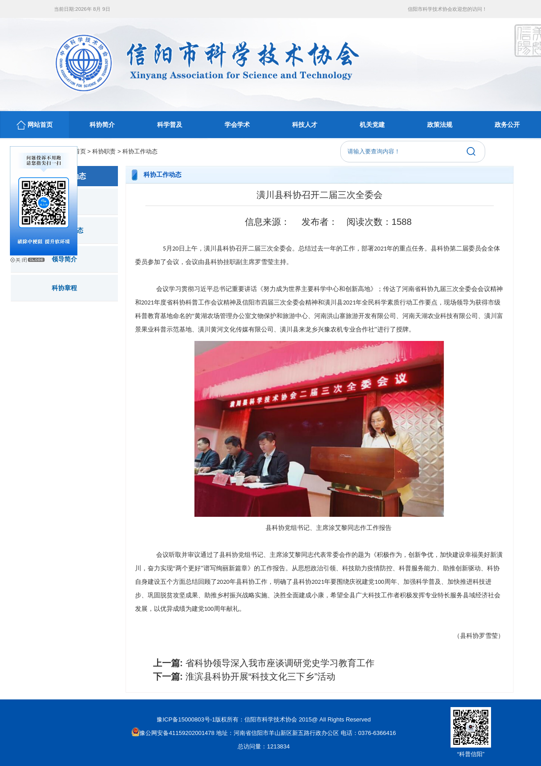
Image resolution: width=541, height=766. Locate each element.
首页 (80, 151)
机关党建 (372, 124)
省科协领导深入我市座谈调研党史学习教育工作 (279, 663)
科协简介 (102, 124)
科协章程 (64, 287)
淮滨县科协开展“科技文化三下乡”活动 (260, 676)
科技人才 (304, 124)
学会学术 (237, 124)
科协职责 (104, 151)
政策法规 (439, 124)
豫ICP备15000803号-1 (186, 719)
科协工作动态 (140, 151)
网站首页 (35, 125)
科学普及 (169, 124)
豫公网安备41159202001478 (172, 733)
